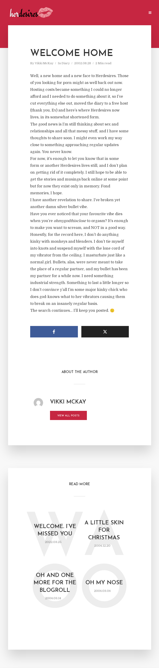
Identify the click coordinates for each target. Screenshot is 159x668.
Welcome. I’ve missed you (55, 530)
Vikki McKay (44, 63)
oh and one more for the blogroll (55, 583)
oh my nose (104, 583)
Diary (66, 63)
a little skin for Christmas (104, 530)
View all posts (68, 416)
